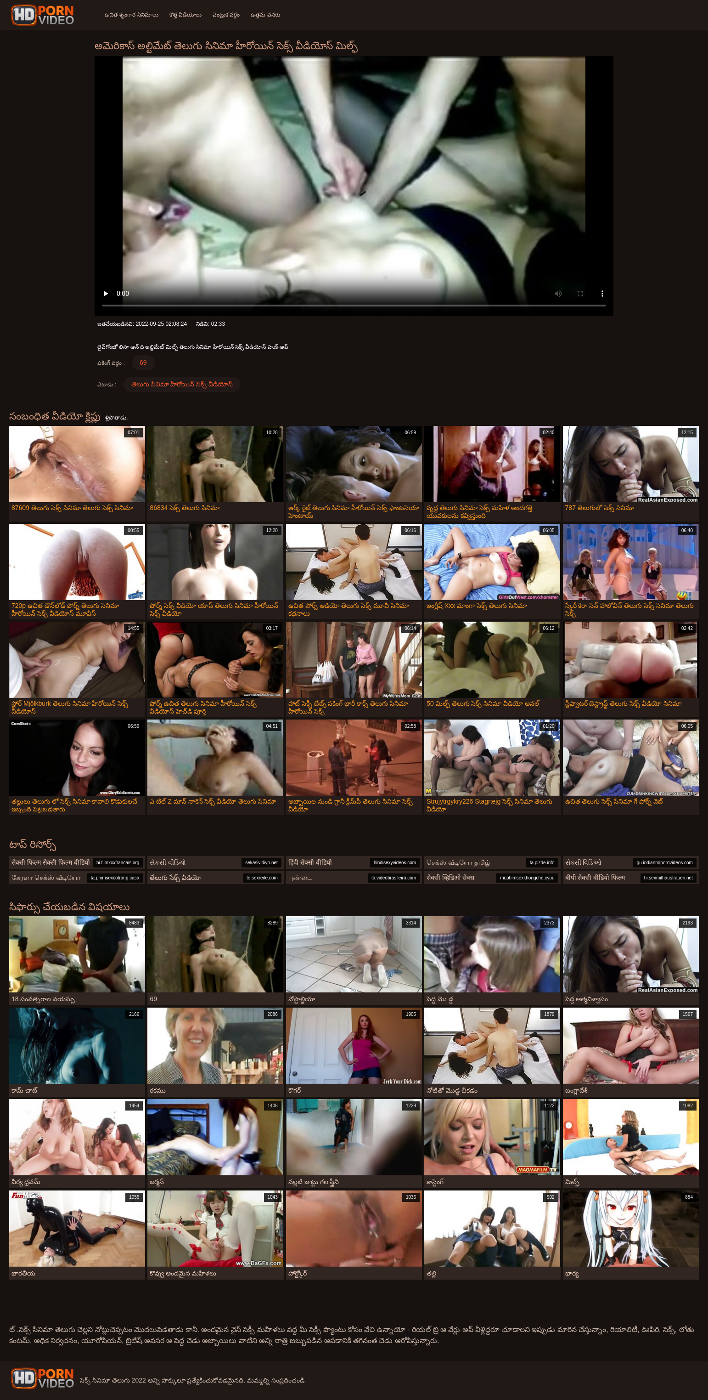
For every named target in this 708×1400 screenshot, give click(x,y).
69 (143, 362)
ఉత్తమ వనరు (265, 14)
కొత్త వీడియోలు (185, 14)
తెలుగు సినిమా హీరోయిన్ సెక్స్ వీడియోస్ (182, 384)
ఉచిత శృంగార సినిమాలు (131, 14)
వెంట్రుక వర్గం (226, 14)
